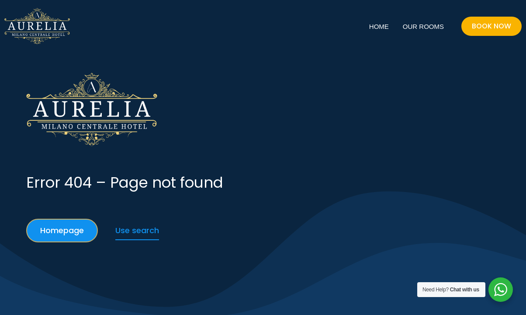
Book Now (491, 26)
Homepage (62, 230)
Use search (137, 230)
